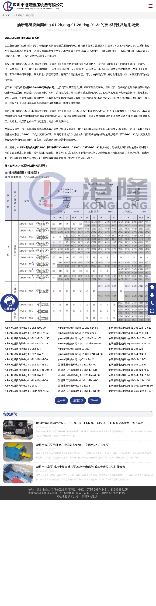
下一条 (94, 400)
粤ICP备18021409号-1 (115, 493)
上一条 (61, 400)
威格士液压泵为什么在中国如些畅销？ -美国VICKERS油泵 (72, 444)
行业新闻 (17, 15)
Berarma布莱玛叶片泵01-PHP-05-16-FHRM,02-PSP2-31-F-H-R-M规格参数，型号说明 (90, 422)
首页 (7, 15)
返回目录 (78, 400)
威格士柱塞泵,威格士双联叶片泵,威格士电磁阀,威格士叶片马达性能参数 (80, 466)
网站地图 (62, 496)
